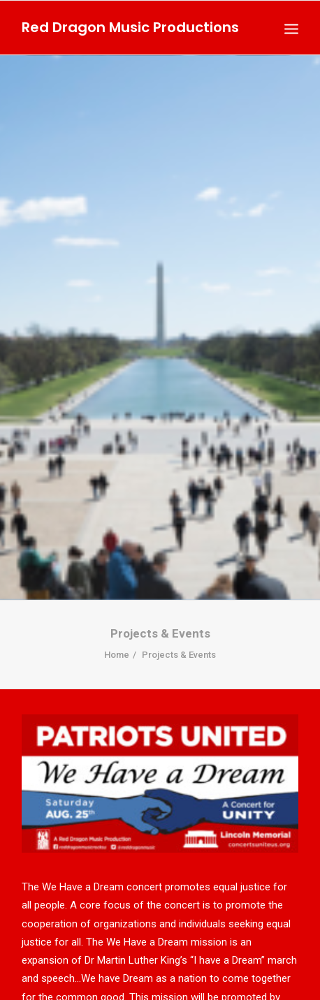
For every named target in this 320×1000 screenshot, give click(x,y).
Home (116, 638)
